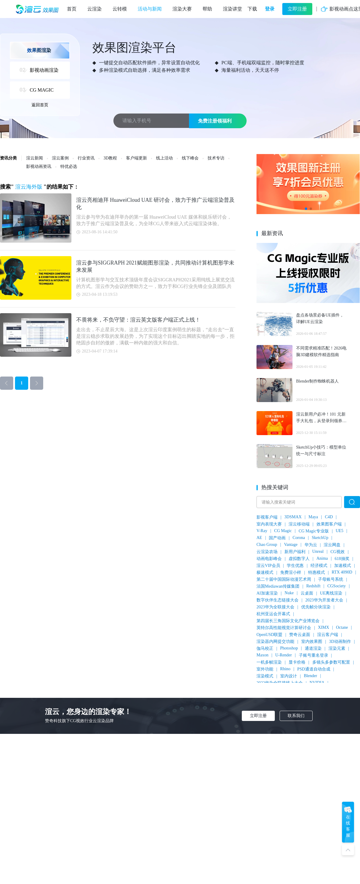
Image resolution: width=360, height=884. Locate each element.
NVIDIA (317, 682)
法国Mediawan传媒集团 (277, 586)
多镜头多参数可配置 (331, 662)
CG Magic (283, 530)
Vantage (291, 544)
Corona (298, 537)
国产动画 (277, 538)
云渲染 (94, 8)
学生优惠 (295, 565)
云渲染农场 (267, 551)
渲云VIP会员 (268, 565)
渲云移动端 (299, 524)
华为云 (310, 545)
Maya (313, 517)
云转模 (119, 8)
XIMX (323, 627)
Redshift (313, 586)
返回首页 (40, 105)
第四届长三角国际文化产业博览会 (288, 621)
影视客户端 (267, 517)
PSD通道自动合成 (313, 669)
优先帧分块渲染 (316, 607)
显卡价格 (297, 662)
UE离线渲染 (331, 593)
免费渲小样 (290, 572)
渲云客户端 (327, 634)
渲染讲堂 (232, 8)
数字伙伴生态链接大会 (277, 600)
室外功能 (264, 669)
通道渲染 (313, 648)
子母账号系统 (330, 579)
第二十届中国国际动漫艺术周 (283, 579)
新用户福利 (294, 551)
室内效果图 (311, 641)
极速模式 (264, 572)
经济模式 (318, 565)
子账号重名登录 (313, 655)
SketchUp (320, 537)
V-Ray (261, 530)
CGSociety (336, 586)
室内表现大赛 (269, 524)
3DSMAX (293, 517)
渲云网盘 (332, 545)
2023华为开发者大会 (324, 600)
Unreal (318, 551)
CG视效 (338, 551)
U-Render (283, 655)
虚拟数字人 (299, 558)
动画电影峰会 (269, 558)
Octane (342, 627)
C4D (329, 517)
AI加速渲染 (267, 593)
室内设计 (288, 676)
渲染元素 (336, 648)
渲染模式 (264, 676)
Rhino (285, 669)
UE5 (340, 530)
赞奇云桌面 (299, 634)
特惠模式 (316, 572)
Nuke (289, 593)
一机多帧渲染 (269, 662)
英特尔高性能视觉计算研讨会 (283, 627)
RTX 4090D (342, 572)
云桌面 (307, 593)
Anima (322, 558)
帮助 (207, 8)
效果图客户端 (329, 524)
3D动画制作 (340, 641)
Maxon (262, 655)
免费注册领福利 (215, 120)
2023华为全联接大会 (275, 607)
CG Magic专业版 (313, 531)
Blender (310, 676)
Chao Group (266, 544)
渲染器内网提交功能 (275, 641)
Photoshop (289, 648)
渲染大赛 (182, 8)
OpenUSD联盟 (269, 634)
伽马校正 (264, 648)
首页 (71, 8)
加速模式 (342, 565)
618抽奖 (342, 558)
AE (259, 537)
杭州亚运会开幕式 (273, 614)
